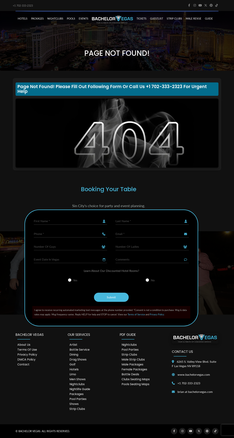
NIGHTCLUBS (55, 18)
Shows (74, 404)
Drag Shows (77, 359)
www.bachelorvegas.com (194, 374)
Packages (76, 394)
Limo (72, 374)
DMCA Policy (26, 359)
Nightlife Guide (79, 389)
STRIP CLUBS (174, 18)
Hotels (74, 369)
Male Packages (132, 364)
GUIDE (209, 18)
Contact (23, 364)
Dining (73, 354)
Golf (72, 364)
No (153, 280)
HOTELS (22, 18)
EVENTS (83, 18)
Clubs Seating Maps (136, 379)
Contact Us (182, 351)
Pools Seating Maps (135, 384)
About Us (23, 345)
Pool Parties (77, 399)
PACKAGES (37, 18)
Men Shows (77, 379)
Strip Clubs (77, 409)
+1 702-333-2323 (23, 5)
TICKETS (141, 18)
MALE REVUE (193, 18)
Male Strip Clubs (133, 359)
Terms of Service (136, 314)
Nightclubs (77, 384)
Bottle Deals (130, 374)
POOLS (71, 18)
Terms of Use (27, 350)
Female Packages (134, 369)
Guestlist (156, 18)
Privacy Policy (157, 314)
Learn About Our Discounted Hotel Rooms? (111, 270)
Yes (75, 280)
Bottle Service (79, 350)
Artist (73, 345)
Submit (111, 297)
